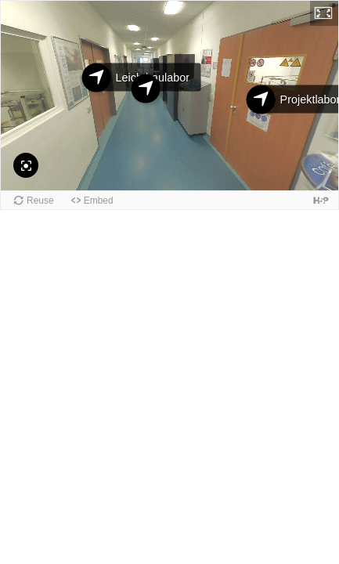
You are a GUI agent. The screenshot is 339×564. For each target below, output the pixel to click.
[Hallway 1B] (146, 88)
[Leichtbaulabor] (96, 77)
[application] (169, 95)
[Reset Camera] (25, 165)
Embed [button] (99, 200)
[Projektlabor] (261, 99)
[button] (324, 13)
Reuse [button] (40, 200)
